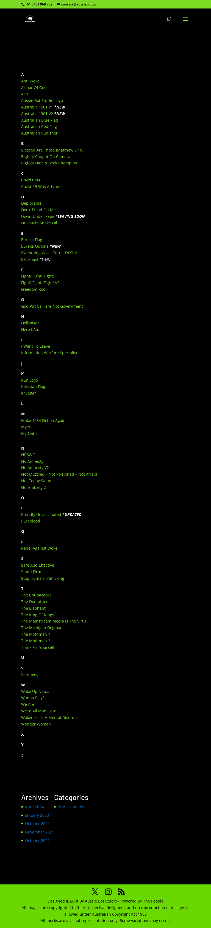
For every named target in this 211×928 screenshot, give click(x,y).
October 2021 (37, 840)
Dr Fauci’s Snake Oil (39, 222)
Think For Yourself (37, 647)
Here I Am (30, 329)
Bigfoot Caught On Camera (45, 156)
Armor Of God (34, 87)
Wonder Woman (36, 724)
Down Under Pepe (37, 216)
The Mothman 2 (35, 640)
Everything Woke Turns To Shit (49, 252)
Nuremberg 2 (33, 487)
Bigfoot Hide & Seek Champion (49, 162)
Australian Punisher (39, 133)
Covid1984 (30, 179)
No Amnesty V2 (35, 467)
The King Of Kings (37, 614)
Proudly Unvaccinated (41, 514)
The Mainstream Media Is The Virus (54, 621)
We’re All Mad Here (38, 710)
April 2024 (34, 806)
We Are (27, 704)
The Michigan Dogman (42, 627)
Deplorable (31, 203)
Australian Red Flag (39, 126)
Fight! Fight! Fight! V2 (40, 282)
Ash (24, 93)
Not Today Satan (36, 480)
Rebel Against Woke (39, 548)
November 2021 (39, 832)
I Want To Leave (35, 346)
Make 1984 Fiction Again (43, 420)
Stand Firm (31, 571)
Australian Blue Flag (39, 120)
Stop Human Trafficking (42, 578)
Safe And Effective (37, 565)
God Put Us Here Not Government (52, 306)
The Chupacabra (36, 595)
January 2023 (37, 815)
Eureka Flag (31, 239)
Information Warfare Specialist (49, 352)
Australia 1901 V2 (37, 113)
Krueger (28, 393)
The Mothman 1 (35, 634)
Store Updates (71, 806)
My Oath (29, 433)
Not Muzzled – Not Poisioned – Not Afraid (59, 474)
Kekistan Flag (33, 386)
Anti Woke (30, 81)
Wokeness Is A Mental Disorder (49, 717)
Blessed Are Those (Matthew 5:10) (52, 150)
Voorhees (29, 674)
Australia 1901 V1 (37, 107)
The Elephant (33, 608)
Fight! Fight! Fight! (37, 276)
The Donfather (34, 601)
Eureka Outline (35, 246)
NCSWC (28, 454)
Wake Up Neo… (35, 691)
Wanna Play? (32, 697)
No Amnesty (32, 461)
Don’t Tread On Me (38, 209)
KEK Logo (29, 380)
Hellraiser (30, 322)
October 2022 (37, 823)
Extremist (29, 259)
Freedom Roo (33, 289)
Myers (26, 426)
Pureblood (30, 521)
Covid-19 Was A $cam (40, 186)
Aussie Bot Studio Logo (42, 100)
